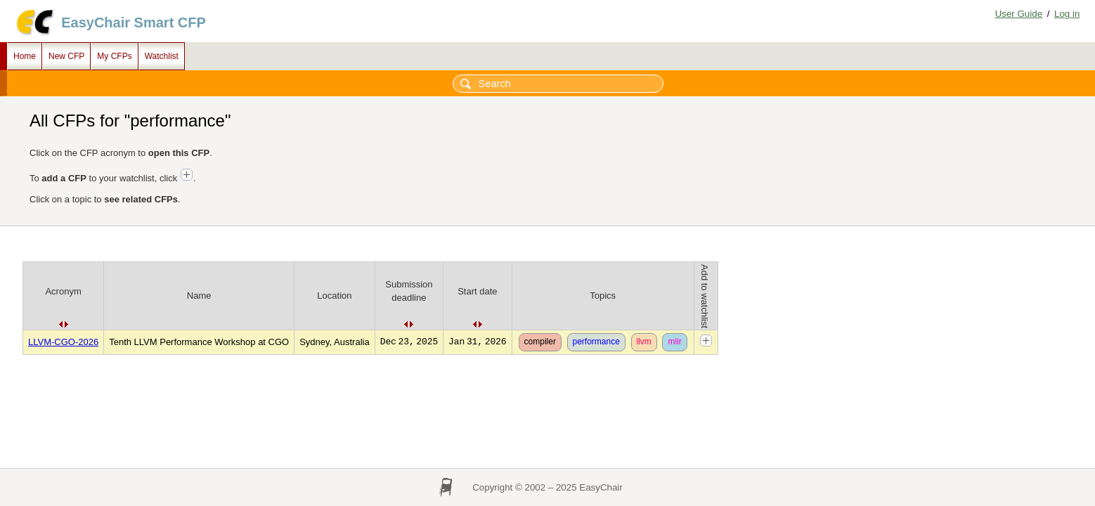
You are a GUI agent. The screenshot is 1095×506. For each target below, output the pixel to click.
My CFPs (114, 56)
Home (24, 56)
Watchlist (162, 56)
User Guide (1018, 13)
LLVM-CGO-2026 (63, 342)
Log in (1067, 13)
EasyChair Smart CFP (133, 22)
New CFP (66, 56)
